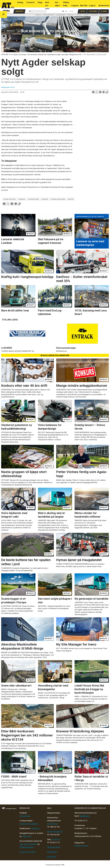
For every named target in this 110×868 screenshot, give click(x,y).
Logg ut (92, 5)
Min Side (83, 5)
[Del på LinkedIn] (100, 92)
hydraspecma (33, 199)
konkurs (21, 199)
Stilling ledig (66, 4)
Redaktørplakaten (27, 847)
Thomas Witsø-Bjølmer (29, 824)
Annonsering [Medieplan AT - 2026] (52, 852)
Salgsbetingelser (54, 847)
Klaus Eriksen (25, 816)
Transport (30, 2)
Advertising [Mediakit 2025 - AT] (51, 856)
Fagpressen (26, 836)
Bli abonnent (104, 5)
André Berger (52, 824)
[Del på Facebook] (93, 92)
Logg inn (75, 5)
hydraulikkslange (58, 199)
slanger (44, 199)
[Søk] (3, 14)
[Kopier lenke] (107, 92)
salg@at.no (56, 839)
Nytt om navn (47, 5)
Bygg (40, 2)
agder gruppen (10, 199)
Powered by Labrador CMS (55, 865)
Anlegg (20, 2)
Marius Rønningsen (54, 831)
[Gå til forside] (8, 5)
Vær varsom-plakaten (28, 844)
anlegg (71, 199)
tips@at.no (35, 828)
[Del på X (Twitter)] (96, 92)
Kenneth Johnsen (82, 846)
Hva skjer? (57, 4)
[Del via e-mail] (103, 92)
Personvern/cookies (28, 852)
